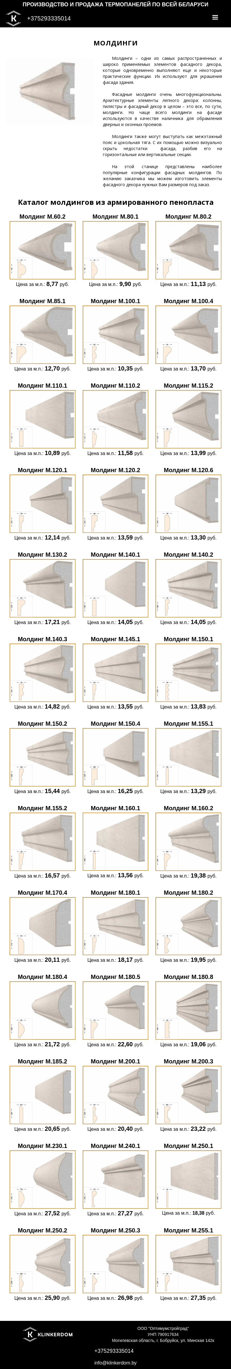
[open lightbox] (42, 250)
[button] (215, 17)
